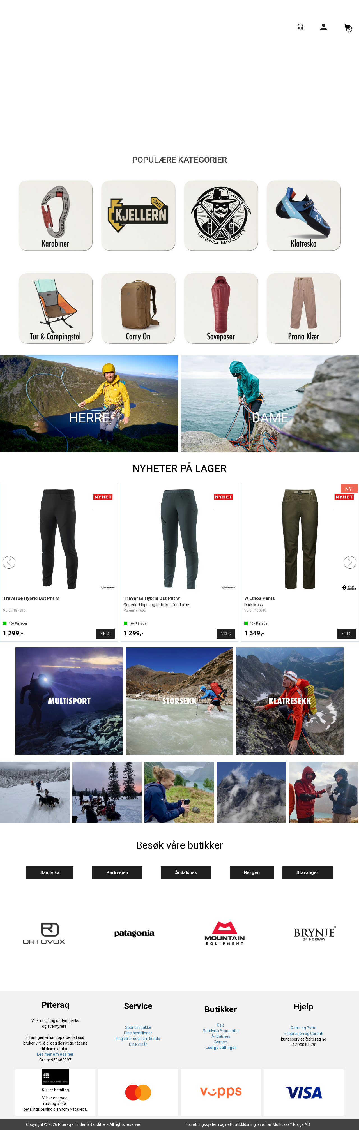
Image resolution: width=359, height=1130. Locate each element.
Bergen (252, 872)
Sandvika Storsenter (221, 1031)
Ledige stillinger (221, 1047)
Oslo (221, 1025)
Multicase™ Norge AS (291, 1124)
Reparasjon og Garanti (303, 1033)
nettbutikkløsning (240, 1124)
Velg (106, 633)
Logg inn (324, 28)
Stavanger (307, 872)
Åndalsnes (186, 872)
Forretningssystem (202, 1124)
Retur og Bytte (303, 1028)
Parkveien (117, 872)
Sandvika (49, 872)
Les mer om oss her (55, 1054)
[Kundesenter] (300, 27)
